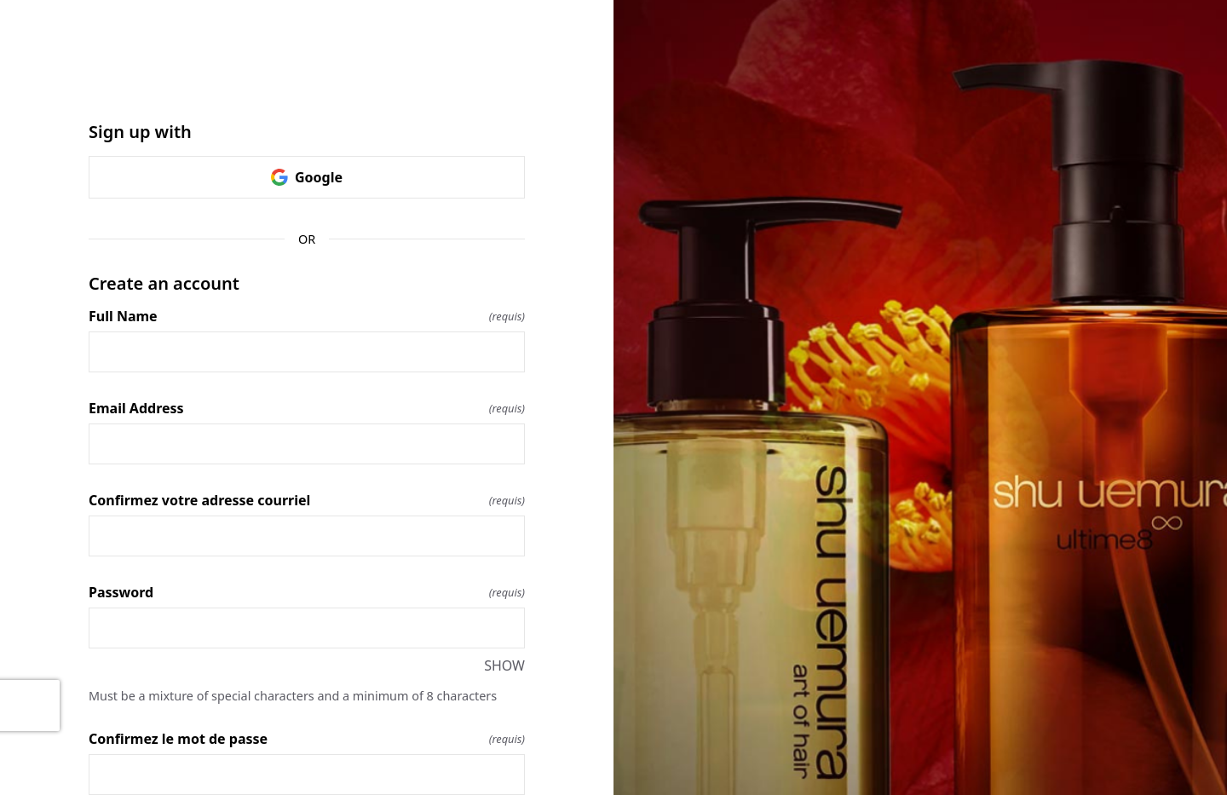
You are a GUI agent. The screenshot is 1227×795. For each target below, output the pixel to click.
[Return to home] (307, 81)
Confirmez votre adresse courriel (307, 500)
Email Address (307, 408)
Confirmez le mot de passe (307, 738)
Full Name (307, 316)
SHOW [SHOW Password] (504, 665)
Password (307, 592)
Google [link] (307, 177)
